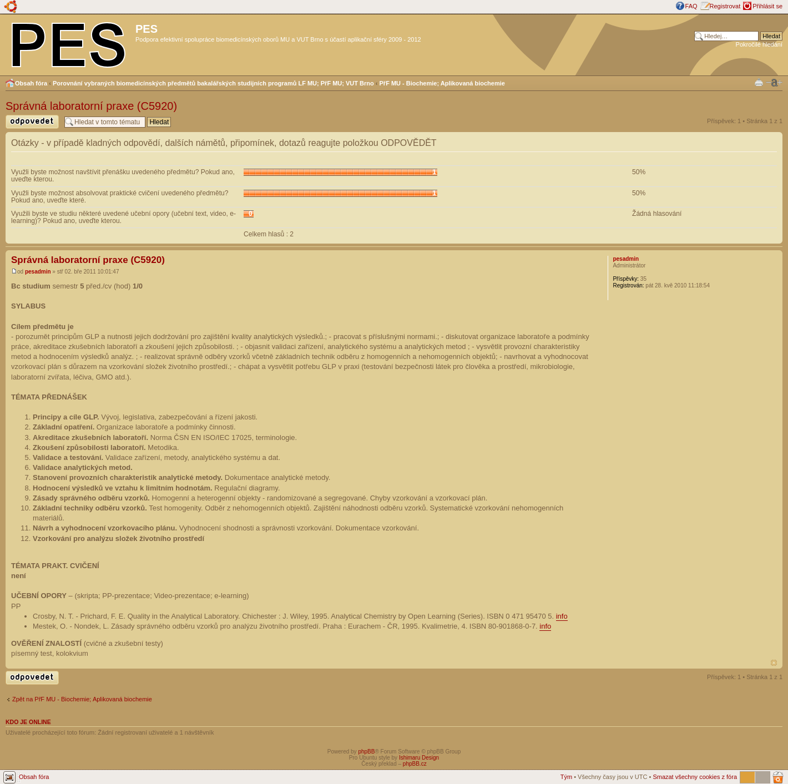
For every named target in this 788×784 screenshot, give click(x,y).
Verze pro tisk (759, 82)
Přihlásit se (767, 6)
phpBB (366, 751)
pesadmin (38, 272)
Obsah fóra (31, 83)
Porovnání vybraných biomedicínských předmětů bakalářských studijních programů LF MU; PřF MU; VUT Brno (213, 83)
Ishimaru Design (419, 758)
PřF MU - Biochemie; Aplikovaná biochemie (442, 83)
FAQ (691, 6)
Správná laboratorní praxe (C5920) (91, 106)
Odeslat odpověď (32, 122)
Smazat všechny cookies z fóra (695, 776)
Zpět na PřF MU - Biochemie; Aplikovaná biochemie (82, 699)
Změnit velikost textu (774, 83)
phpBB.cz (415, 764)
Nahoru (774, 663)
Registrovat (725, 6)
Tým (566, 776)
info (562, 616)
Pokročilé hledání (759, 44)
